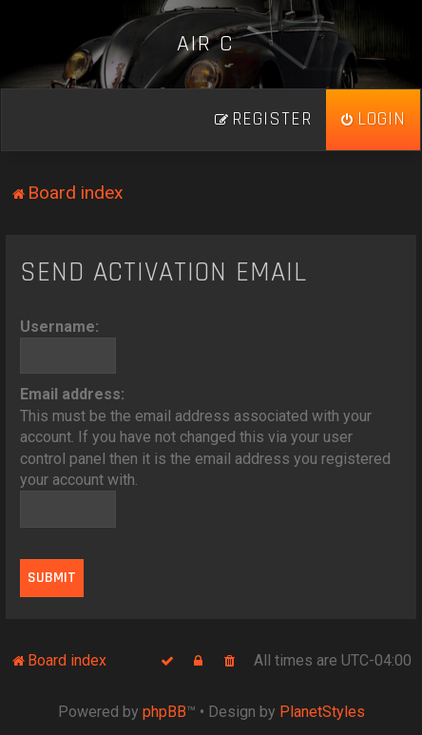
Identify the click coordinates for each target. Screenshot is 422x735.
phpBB (164, 712)
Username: (59, 327)
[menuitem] (373, 119)
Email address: (72, 394)
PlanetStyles (322, 712)
